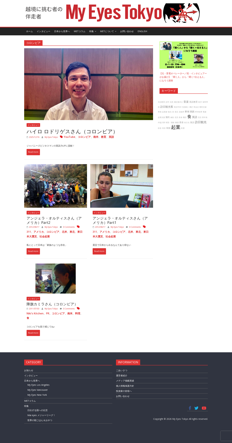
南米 (95, 137)
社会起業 (44, 236)
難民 (168, 117)
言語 (199, 117)
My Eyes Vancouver (37, 389)
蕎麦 (204, 112)
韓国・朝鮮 (170, 122)
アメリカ (39, 232)
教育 (103, 137)
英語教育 (193, 102)
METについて (107, 31)
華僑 (159, 112)
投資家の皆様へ (124, 390)
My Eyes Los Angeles (38, 384)
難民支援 (203, 107)
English (142, 31)
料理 (77, 313)
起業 (175, 127)
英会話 (196, 107)
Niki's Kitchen (35, 313)
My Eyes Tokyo (51, 137)
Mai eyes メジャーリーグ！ (41, 415)
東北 (72, 232)
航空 (200, 102)
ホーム (29, 31)
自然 (171, 102)
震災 (176, 112)
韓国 (168, 128)
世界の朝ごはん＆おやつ (39, 420)
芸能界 (181, 112)
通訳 (191, 107)
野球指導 (198, 112)
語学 (167, 102)
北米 (64, 232)
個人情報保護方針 (125, 385)
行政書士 (185, 107)
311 (29, 232)
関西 (192, 111)
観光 (170, 112)
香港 (181, 122)
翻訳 (185, 117)
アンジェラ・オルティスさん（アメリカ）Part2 (54, 220)
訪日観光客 (166, 106)
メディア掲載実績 (125, 380)
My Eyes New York (37, 394)
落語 (192, 122)
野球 (187, 111)
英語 (111, 137)
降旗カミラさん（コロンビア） (52, 303)
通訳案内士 (178, 102)
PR (47, 313)
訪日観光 (201, 122)
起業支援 (161, 117)
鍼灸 (172, 117)
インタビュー (43, 31)
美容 (164, 128)
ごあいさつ (121, 370)
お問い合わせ (127, 31)
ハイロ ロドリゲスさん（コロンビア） (72, 131)
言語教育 (161, 102)
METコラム (79, 31)
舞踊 (177, 122)
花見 (176, 117)
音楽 (186, 101)
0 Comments (67, 227)
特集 (91, 31)
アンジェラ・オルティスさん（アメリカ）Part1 (120, 220)
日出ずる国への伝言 (37, 410)
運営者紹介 (121, 375)
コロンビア (84, 137)
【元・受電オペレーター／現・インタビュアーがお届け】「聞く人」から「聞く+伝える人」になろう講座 (183, 77)
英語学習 (177, 107)
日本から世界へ (62, 31)
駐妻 (183, 128)
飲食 (180, 117)
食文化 (186, 122)
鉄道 (159, 128)
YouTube (69, 137)
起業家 (164, 112)
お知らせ (28, 370)
